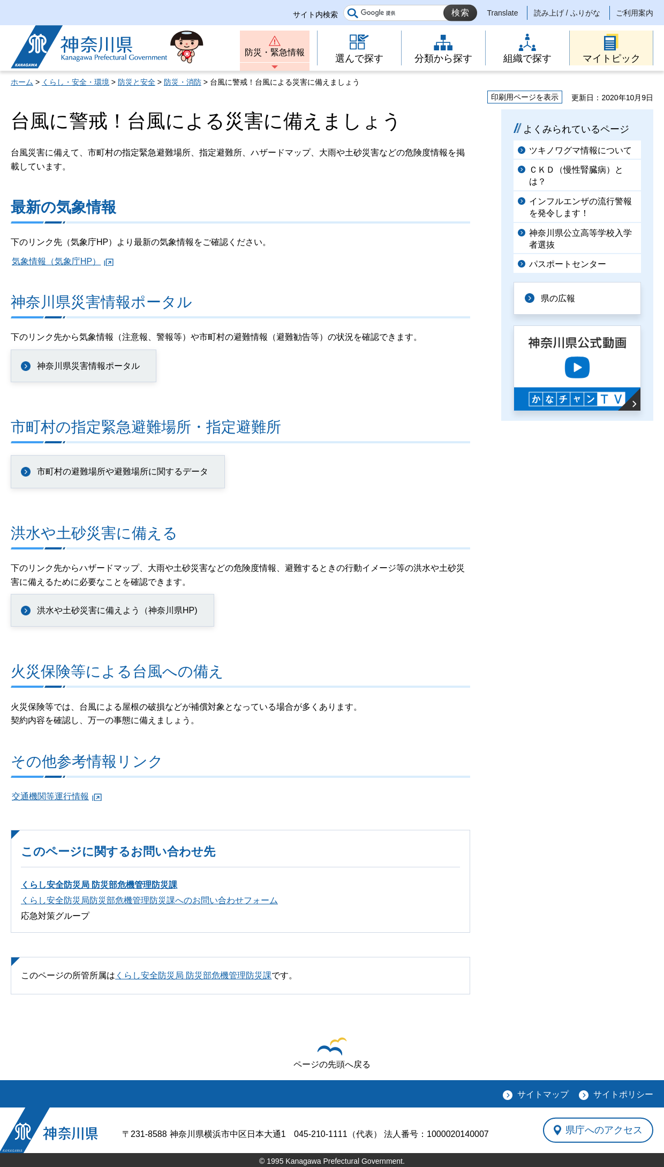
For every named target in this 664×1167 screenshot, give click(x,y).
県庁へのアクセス (604, 1130)
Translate (502, 13)
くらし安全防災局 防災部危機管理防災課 (99, 884)
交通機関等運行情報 (50, 796)
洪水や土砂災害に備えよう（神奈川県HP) (117, 610)
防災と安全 (136, 82)
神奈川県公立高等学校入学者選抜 (580, 238)
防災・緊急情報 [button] (275, 52)
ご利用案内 (634, 13)
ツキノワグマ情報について (580, 150)
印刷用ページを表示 (525, 97)
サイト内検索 (315, 14)
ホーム (22, 82)
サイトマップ (543, 1094)
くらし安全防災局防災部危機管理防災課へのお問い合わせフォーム (149, 900)
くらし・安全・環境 (75, 82)
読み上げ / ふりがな (567, 13)
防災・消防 (182, 82)
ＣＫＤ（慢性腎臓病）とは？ (576, 175)
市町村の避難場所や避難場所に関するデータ (122, 471)
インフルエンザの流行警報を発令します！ (580, 207)
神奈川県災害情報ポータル (88, 365)
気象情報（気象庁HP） (56, 261)
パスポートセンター (567, 264)
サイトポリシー (623, 1094)
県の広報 (558, 298)
